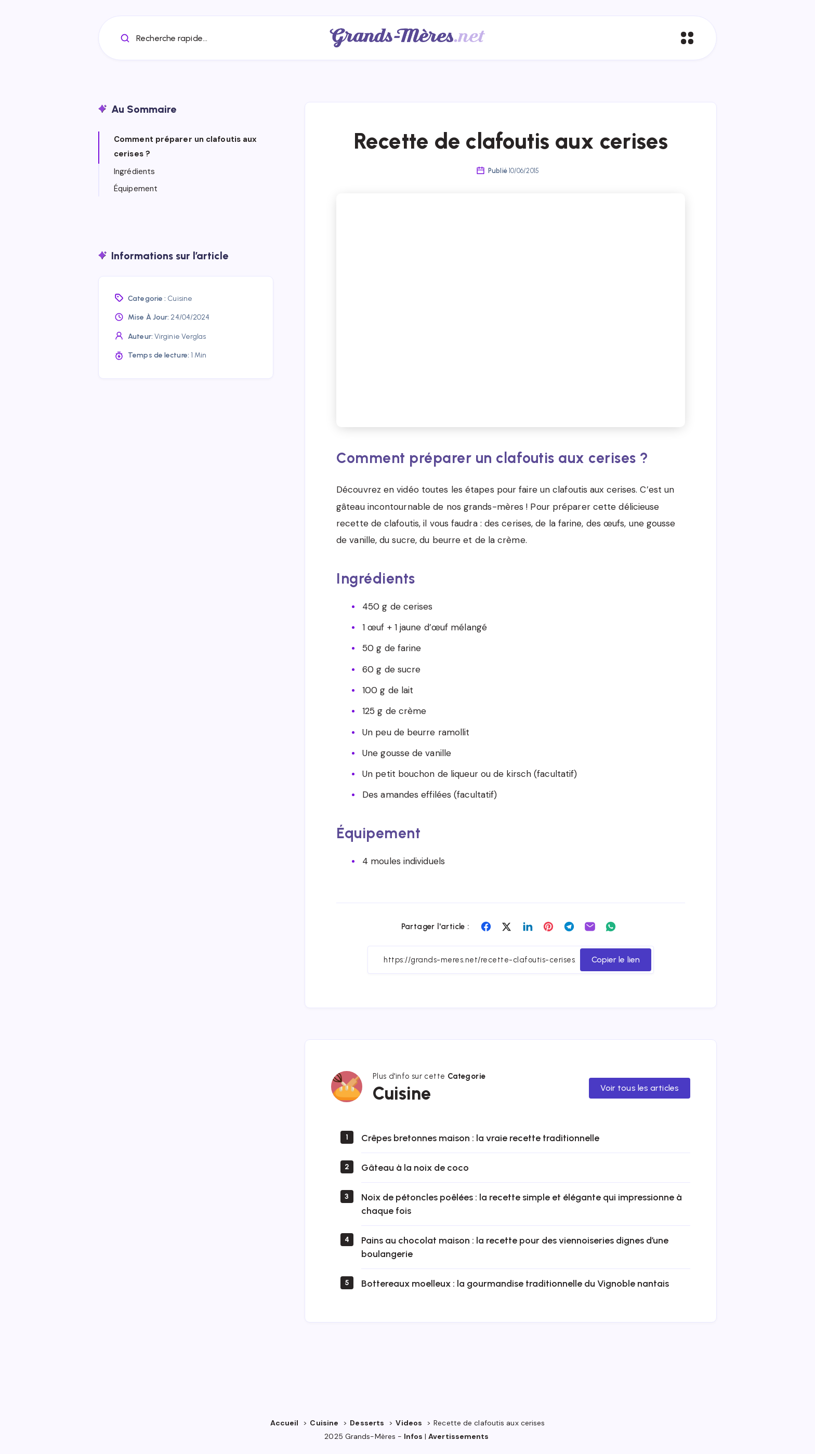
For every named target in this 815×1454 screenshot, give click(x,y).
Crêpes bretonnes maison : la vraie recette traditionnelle (480, 1138)
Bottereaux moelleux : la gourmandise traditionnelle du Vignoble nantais (515, 1283)
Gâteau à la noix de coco (415, 1167)
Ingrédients (134, 171)
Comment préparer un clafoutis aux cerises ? (185, 147)
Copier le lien (615, 959)
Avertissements (459, 1436)
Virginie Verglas (180, 336)
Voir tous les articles (639, 1088)
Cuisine (179, 298)
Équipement (135, 188)
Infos (413, 1436)
